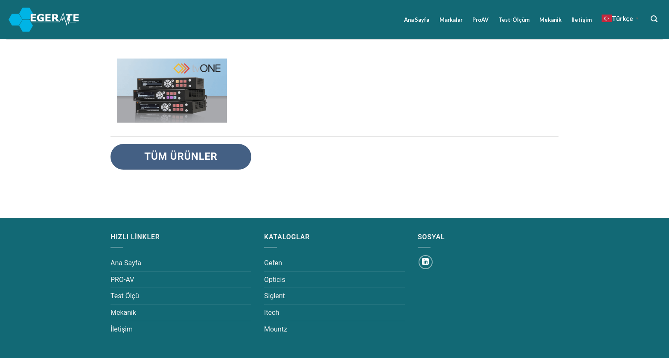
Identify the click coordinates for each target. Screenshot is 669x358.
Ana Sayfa (416, 19)
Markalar (450, 19)
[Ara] (654, 19)
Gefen (273, 263)
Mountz (275, 329)
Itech (271, 312)
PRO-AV (122, 280)
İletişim (581, 19)
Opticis (274, 280)
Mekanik (550, 19)
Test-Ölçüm (513, 19)
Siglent (274, 296)
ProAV (480, 19)
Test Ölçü (125, 296)
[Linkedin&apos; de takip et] (426, 262)
